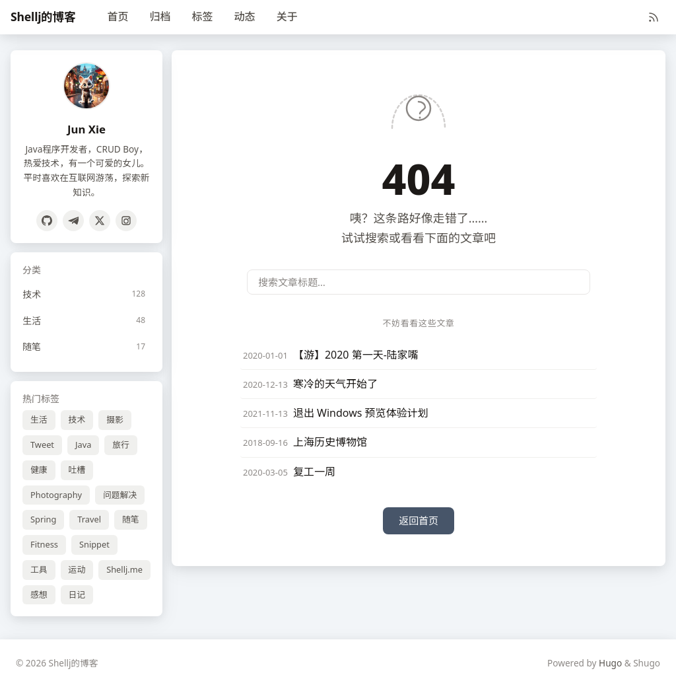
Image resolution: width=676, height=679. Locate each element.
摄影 (114, 419)
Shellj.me (124, 569)
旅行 (120, 444)
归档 (160, 16)
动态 (244, 16)
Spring (43, 519)
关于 (287, 16)
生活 (39, 419)
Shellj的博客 (43, 16)
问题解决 (120, 495)
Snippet (94, 544)
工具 (39, 569)
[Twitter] (99, 220)
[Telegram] (73, 220)
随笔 (130, 519)
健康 (39, 470)
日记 (77, 594)
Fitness (44, 544)
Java (83, 444)
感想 (39, 594)
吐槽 (77, 470)
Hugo (610, 663)
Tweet (42, 444)
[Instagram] (126, 220)
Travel (89, 519)
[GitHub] (46, 220)
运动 (77, 569)
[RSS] (653, 17)
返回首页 (418, 520)
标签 (202, 16)
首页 (118, 16)
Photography (56, 495)
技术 (77, 419)
